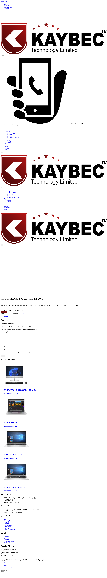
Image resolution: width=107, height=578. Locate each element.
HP (5, 143)
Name (3, 349)
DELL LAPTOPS (11, 136)
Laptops (9, 140)
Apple (5, 139)
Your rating (4, 332)
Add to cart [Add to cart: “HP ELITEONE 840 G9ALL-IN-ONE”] (15, 395)
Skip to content (5, 1)
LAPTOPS (7, 132)
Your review (4, 346)
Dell (5, 145)
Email (3, 352)
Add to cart (4, 312)
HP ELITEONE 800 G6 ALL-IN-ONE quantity (13, 310)
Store (5, 149)
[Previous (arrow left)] (1, 573)
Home (5, 130)
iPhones (9, 142)
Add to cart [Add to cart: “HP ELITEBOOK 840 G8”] (14, 460)
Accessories (7, 148)
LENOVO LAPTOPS (13, 137)
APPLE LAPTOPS (12, 133)
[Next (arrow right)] (3, 573)
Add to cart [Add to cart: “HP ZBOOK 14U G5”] (14, 428)
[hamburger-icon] (1, 187)
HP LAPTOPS (11, 135)
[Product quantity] (33, 310)
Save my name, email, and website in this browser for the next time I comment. (23, 355)
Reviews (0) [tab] (7, 316)
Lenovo (6, 146)
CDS (44, 561)
